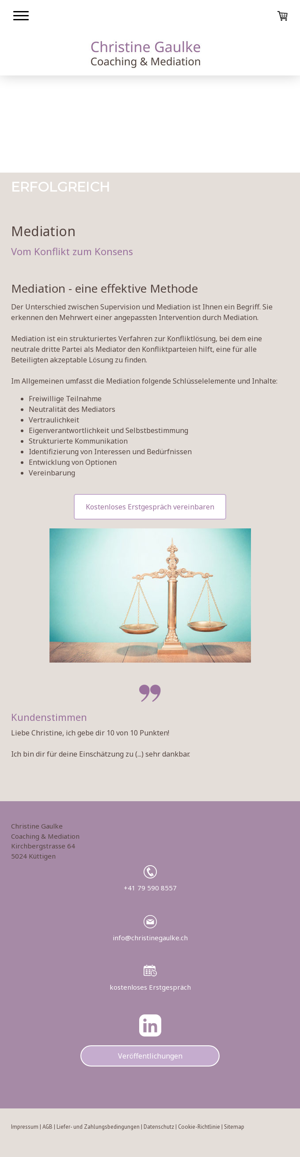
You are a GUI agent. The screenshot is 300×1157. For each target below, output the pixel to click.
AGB (47, 1127)
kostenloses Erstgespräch (150, 987)
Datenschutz (159, 1127)
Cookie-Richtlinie (199, 1127)
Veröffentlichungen (150, 1056)
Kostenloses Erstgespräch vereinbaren (150, 507)
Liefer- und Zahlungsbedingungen (98, 1127)
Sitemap (234, 1127)
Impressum (24, 1127)
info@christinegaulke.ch (150, 937)
